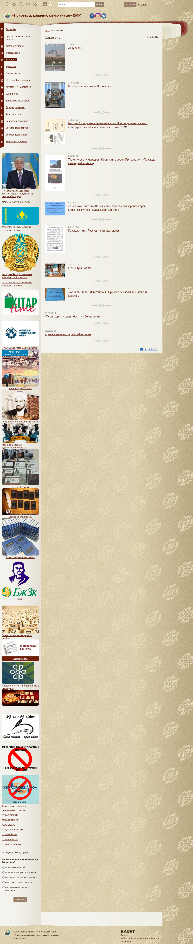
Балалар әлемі (13, 73)
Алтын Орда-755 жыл (20, 387)
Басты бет (11, 29)
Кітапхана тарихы (15, 45)
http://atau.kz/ (9, 824)
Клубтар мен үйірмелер (18, 86)
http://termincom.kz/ (12, 829)
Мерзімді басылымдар (18, 80)
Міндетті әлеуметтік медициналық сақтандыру (20, 685)
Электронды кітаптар (17, 127)
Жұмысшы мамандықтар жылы (20, 346)
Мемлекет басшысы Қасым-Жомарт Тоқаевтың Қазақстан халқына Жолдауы (20, 192)
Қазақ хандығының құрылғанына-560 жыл (20, 444)
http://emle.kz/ (9, 834)
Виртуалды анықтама (17, 121)
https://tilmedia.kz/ (11, 844)
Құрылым (11, 66)
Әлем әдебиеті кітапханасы (20, 556)
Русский (142, 4)
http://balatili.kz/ (10, 819)
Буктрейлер (12, 93)
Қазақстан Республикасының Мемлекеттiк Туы (20, 227)
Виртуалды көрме (15, 107)
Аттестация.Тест (14, 114)
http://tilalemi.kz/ (10, 814)
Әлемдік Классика (20, 486)
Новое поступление (16, 141)
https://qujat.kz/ (10, 839)
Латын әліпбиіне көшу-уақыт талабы (20, 635)
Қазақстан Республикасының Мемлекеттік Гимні (17, 284)
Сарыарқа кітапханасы (20, 515)
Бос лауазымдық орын (18, 100)
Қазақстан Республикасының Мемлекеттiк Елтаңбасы (20, 274)
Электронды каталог (16, 134)
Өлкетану (11, 59)
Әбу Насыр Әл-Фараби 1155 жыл (20, 420)
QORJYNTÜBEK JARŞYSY (14, 810)
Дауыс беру (20, 899)
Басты (47, 30)
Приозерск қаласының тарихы (18, 38)
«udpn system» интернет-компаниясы (140, 938)
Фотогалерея (13, 52)
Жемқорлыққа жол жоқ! (20, 805)
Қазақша (130, 4)
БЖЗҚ (20, 597)
